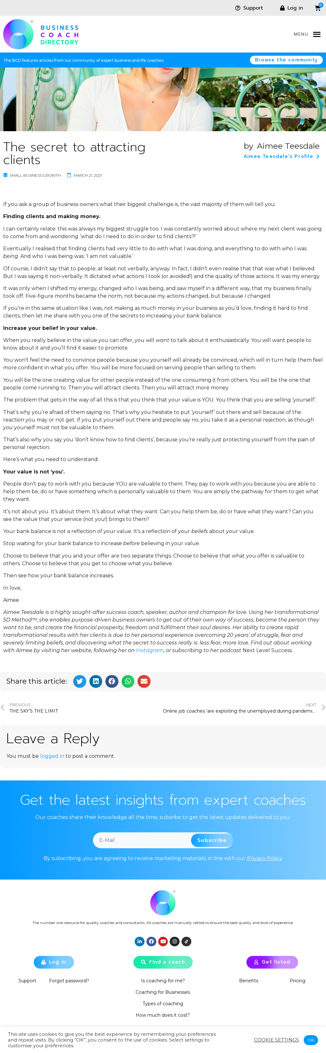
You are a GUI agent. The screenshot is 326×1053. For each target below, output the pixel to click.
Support (27, 981)
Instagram (150, 650)
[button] (316, 34)
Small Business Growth (35, 175)
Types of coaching (163, 1004)
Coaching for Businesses (163, 992)
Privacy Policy (264, 858)
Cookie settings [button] (276, 1040)
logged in (52, 756)
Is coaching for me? (163, 981)
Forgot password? (69, 981)
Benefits (248, 981)
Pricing (298, 981)
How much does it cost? (163, 1015)
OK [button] (311, 1039)
